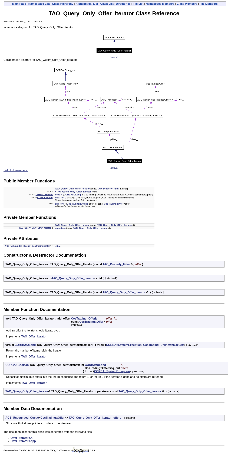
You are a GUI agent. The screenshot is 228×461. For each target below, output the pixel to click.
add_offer (60, 204)
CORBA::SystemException (124, 345)
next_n (58, 195)
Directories (123, 3)
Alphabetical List (86, 3)
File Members (208, 3)
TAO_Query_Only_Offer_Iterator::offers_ (96, 418)
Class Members (187, 3)
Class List (107, 3)
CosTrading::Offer (113, 204)
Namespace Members (160, 3)
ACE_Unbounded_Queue (17, 246)
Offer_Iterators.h (21, 438)
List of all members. (16, 170)
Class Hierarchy (62, 3)
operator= (60, 228)
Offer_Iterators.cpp (23, 441)
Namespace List (39, 3)
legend (114, 57)
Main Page (19, 3)
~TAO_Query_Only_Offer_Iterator (73, 192)
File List (138, 3)
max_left (59, 198)
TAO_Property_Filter (108, 189)
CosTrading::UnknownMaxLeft (163, 345)
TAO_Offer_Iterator (34, 337)
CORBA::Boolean (44, 195)
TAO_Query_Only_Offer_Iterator (72, 189)
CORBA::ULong (72, 195)
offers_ (58, 246)
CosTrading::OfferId (77, 204)
